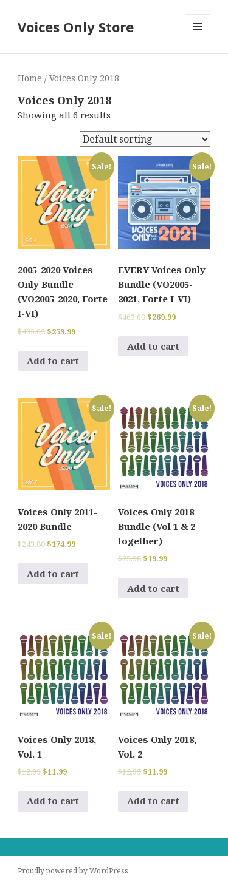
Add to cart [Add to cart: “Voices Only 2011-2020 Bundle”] (53, 574)
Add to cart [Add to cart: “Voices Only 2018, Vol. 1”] (53, 801)
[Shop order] (145, 139)
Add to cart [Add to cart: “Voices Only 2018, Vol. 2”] (153, 801)
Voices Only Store (76, 27)
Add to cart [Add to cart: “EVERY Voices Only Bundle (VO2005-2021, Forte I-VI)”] (153, 346)
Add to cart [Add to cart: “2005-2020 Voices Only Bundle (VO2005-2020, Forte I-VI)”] (53, 360)
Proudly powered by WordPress (73, 871)
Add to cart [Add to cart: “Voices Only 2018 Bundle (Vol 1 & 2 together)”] (153, 588)
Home (30, 78)
